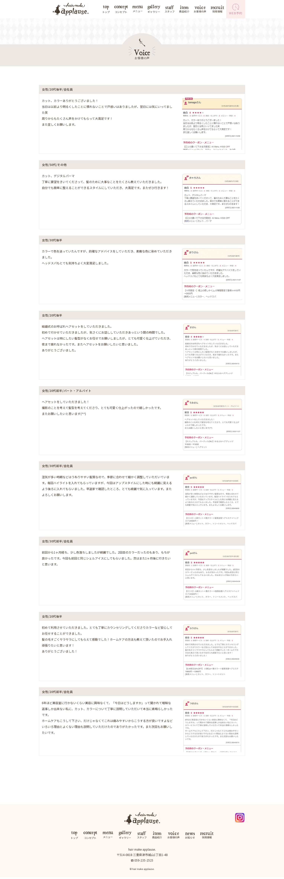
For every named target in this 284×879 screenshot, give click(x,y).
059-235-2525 (143, 862)
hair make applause (143, 871)
